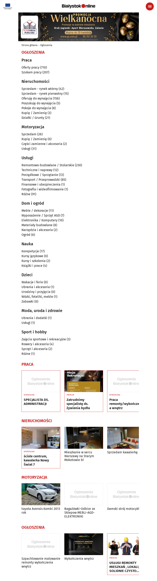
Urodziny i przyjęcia (36, 292)
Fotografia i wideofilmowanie (43, 189)
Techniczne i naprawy (37, 170)
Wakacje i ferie (32, 282)
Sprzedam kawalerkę (122, 452)
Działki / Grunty (33, 118)
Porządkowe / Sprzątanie (40, 175)
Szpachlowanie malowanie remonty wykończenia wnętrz (41, 562)
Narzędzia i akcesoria (37, 230)
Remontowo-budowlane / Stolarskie (48, 165)
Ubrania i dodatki (34, 318)
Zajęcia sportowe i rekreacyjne (44, 339)
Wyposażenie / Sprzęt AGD (41, 215)
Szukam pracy (32, 72)
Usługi (26, 149)
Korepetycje (30, 251)
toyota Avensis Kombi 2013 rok (41, 510)
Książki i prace (32, 266)
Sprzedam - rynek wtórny (40, 89)
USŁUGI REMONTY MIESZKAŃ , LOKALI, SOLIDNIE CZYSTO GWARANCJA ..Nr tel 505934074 (124, 567)
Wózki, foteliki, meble (37, 297)
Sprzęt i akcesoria (35, 349)
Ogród (26, 235)
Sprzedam (29, 134)
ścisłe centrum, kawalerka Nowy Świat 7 (36, 460)
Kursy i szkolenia (34, 261)
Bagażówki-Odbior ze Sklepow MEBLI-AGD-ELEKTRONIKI (79, 512)
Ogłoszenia (46, 45)
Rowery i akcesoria (35, 344)
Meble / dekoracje (35, 210)
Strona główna (30, 45)
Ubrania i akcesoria (36, 287)
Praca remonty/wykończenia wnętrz (125, 404)
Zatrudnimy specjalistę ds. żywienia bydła (78, 404)
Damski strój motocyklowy (126, 509)
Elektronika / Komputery (39, 220)
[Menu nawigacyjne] (150, 6)
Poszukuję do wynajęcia (39, 103)
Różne (26, 194)
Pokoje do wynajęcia (36, 108)
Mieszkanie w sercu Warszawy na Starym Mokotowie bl (79, 456)
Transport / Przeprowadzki (41, 180)
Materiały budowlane (37, 225)
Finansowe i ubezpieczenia (41, 184)
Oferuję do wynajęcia (37, 98)
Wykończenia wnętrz (79, 558)
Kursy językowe (32, 256)
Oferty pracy (30, 67)
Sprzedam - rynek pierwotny (42, 93)
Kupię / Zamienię (34, 113)
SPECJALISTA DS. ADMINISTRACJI (36, 402)
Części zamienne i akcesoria (42, 144)
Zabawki (28, 301)
